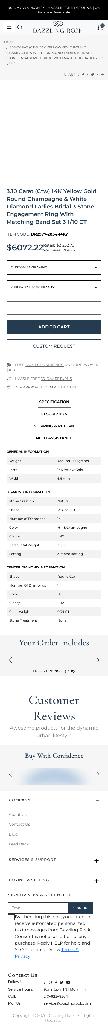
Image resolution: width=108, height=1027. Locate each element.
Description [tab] (54, 413)
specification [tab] (54, 401)
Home (9, 42)
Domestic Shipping (44, 364)
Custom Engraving (29, 267)
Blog (13, 834)
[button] (20, 29)
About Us (18, 814)
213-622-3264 (56, 996)
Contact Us (19, 824)
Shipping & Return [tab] (54, 426)
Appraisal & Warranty (33, 287)
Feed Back (19, 844)
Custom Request (54, 346)
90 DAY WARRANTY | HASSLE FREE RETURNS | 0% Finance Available (54, 9)
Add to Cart (54, 327)
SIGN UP (80, 908)
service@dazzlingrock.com (67, 1003)
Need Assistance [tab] (54, 438)
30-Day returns (56, 378)
